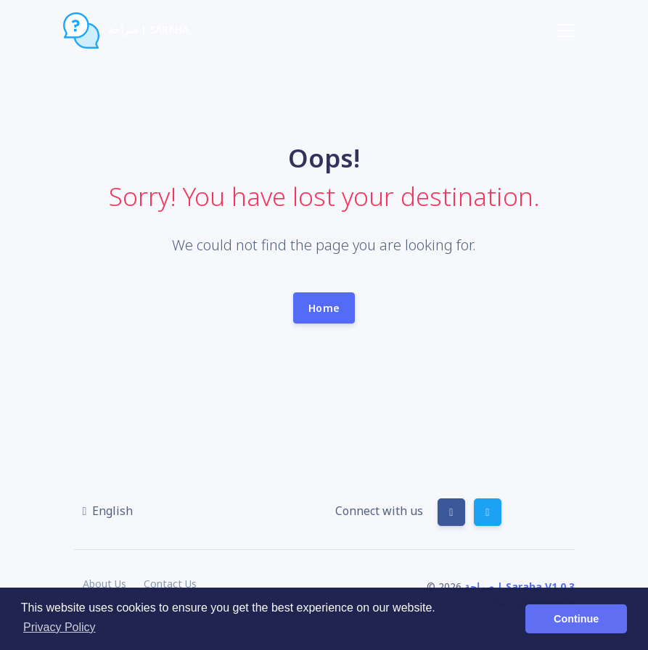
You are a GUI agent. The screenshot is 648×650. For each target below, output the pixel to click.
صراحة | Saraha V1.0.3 (519, 586)
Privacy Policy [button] (59, 627)
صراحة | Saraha (126, 30)
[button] (108, 510)
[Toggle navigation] (565, 30)
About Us (104, 584)
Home (324, 308)
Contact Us (170, 584)
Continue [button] (576, 619)
